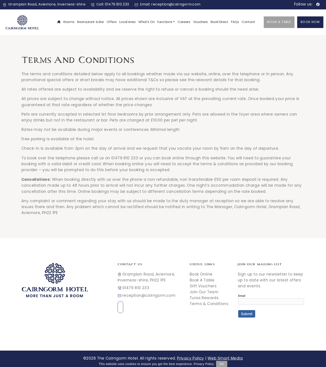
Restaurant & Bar (90, 22)
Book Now (310, 22)
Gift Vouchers (203, 286)
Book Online (201, 275)
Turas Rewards (204, 298)
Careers (184, 22)
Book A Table (279, 22)
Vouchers (200, 22)
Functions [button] (164, 22)
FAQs (235, 22)
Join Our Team (204, 292)
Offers (111, 22)
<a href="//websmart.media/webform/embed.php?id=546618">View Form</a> (271, 309)
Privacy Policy (190, 359)
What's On (146, 22)
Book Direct (219, 22)
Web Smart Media (225, 359)
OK (221, 364)
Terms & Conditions (209, 304)
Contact (248, 22)
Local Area (127, 22)
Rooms (69, 22)
